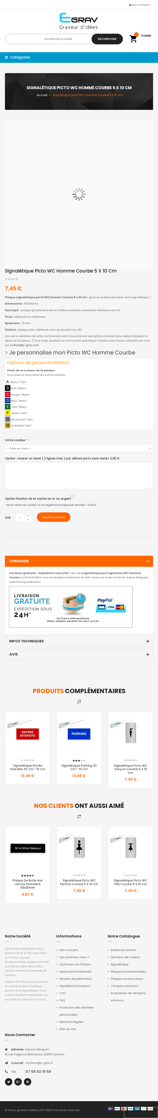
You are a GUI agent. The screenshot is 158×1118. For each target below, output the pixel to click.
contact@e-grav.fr (39, 1063)
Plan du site (67, 1029)
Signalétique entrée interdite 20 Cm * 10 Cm (27, 767)
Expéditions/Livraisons (75, 986)
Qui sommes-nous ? (74, 957)
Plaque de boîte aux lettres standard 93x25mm (28, 884)
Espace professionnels (75, 972)
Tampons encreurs (124, 986)
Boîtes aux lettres (123, 950)
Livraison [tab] (80, 561)
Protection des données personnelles (76, 1011)
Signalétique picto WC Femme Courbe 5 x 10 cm (79, 882)
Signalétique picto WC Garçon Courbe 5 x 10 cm (130, 769)
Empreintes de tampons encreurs (128, 996)
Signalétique (120, 964)
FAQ (62, 1000)
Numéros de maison (125, 957)
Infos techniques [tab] (80, 641)
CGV (62, 993)
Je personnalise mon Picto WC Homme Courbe (72, 352)
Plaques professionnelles (128, 972)
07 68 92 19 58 (38, 1071)
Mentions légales (71, 1022)
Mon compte (68, 950)
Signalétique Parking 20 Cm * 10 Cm (79, 767)
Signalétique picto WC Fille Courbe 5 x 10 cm (130, 882)
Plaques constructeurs (127, 979)
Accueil (42, 95)
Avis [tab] (80, 654)
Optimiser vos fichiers (75, 964)
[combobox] (64, 39)
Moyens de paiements (75, 979)
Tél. (13, 1072)
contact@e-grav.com (24, 345)
